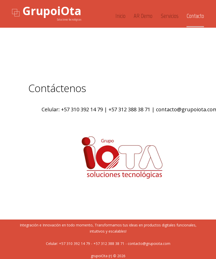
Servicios (169, 15)
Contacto (195, 15)
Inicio (120, 15)
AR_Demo (143, 15)
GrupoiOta (51, 10)
